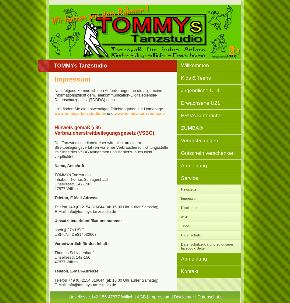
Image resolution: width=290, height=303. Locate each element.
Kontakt (189, 271)
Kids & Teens (196, 78)
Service (189, 178)
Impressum (190, 198)
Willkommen (195, 65)
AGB (185, 217)
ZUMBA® (192, 128)
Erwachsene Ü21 (200, 103)
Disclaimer (189, 208)
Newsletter (189, 189)
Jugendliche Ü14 (200, 90)
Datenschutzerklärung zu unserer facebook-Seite (207, 246)
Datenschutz (191, 235)
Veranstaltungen (199, 141)
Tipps (185, 226)
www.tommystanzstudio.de (139, 113)
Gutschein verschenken (208, 153)
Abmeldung (194, 259)
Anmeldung (194, 166)
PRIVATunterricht (200, 116)
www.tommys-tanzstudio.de (80, 113)
